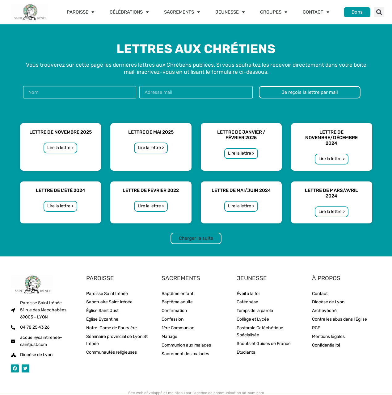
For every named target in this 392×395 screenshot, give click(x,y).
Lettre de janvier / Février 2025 (241, 134)
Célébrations (129, 12)
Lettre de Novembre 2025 (60, 132)
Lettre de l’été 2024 (60, 190)
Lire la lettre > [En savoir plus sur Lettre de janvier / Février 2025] (241, 153)
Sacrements (182, 12)
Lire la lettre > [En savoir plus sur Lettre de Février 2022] (151, 206)
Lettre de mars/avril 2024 (331, 193)
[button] (379, 12)
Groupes (273, 12)
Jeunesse (230, 12)
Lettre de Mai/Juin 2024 (241, 190)
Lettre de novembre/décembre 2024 (331, 137)
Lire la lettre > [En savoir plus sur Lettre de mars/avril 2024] (331, 211)
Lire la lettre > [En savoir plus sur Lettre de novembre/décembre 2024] (331, 158)
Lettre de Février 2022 (151, 190)
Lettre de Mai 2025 (151, 132)
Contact (316, 12)
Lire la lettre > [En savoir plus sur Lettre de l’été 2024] (60, 206)
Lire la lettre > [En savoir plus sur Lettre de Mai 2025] (151, 147)
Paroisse (80, 12)
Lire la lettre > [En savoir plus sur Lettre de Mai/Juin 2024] (241, 206)
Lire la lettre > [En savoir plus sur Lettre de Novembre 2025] (60, 147)
